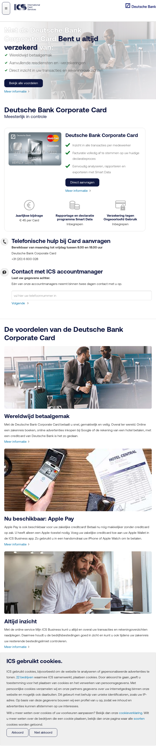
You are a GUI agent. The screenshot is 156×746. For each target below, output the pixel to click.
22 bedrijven (29, 676)
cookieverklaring (132, 712)
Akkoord (18, 732)
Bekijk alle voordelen (23, 84)
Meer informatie (15, 92)
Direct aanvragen (82, 184)
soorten (11, 724)
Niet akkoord (44, 732)
